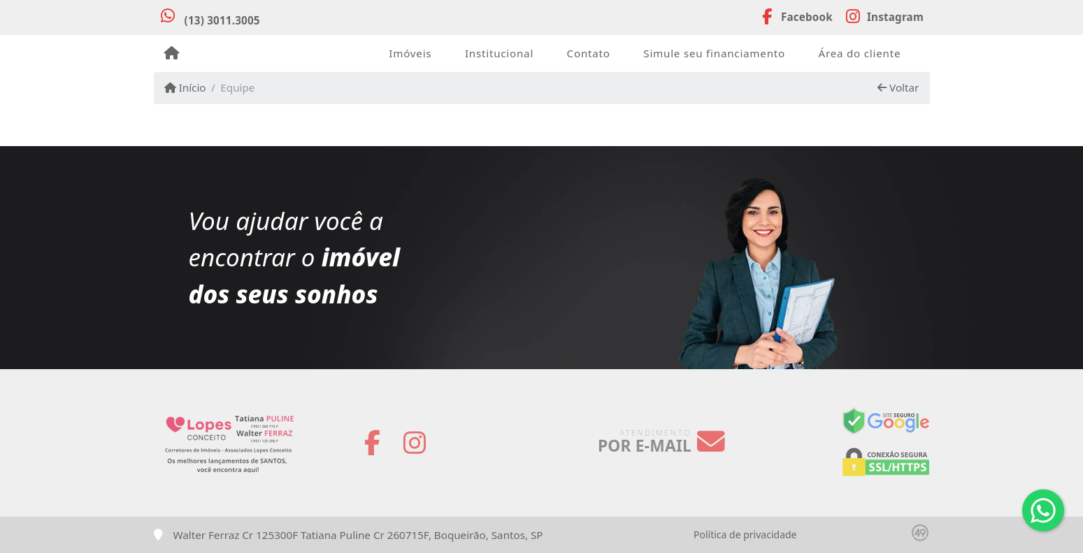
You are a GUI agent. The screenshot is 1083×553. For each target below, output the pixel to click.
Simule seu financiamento (714, 53)
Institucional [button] (499, 53)
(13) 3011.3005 (222, 20)
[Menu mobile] (171, 53)
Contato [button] (588, 53)
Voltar (898, 87)
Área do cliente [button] (860, 53)
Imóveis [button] (410, 53)
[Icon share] (795, 15)
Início (185, 87)
